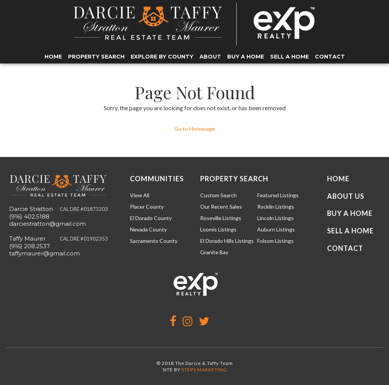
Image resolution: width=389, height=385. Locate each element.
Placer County (147, 206)
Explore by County (162, 56)
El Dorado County (151, 218)
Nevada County (148, 229)
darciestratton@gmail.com (47, 223)
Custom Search (218, 195)
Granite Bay (214, 252)
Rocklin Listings (275, 206)
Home (53, 56)
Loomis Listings (218, 229)
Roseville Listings (220, 218)
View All (139, 195)
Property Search (96, 56)
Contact (330, 56)
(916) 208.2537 (29, 246)
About (210, 56)
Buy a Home (245, 56)
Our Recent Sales (221, 206)
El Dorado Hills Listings (227, 241)
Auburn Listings (276, 229)
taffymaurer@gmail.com (44, 253)
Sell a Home (289, 56)
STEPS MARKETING (204, 369)
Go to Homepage (194, 128)
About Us (345, 196)
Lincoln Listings (275, 218)
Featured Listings (278, 195)
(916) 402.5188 (29, 216)
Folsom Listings (275, 241)
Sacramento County (153, 241)
